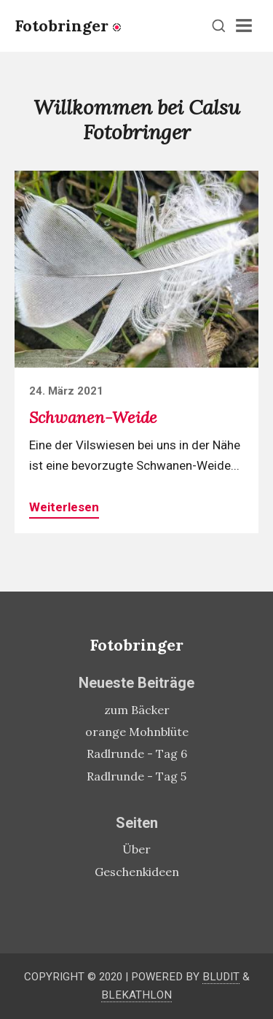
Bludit (221, 976)
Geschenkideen (137, 871)
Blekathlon (136, 994)
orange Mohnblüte (137, 731)
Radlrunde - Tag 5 (136, 776)
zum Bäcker (137, 709)
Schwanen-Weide (93, 417)
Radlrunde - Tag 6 (137, 753)
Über (136, 849)
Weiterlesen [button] (64, 507)
